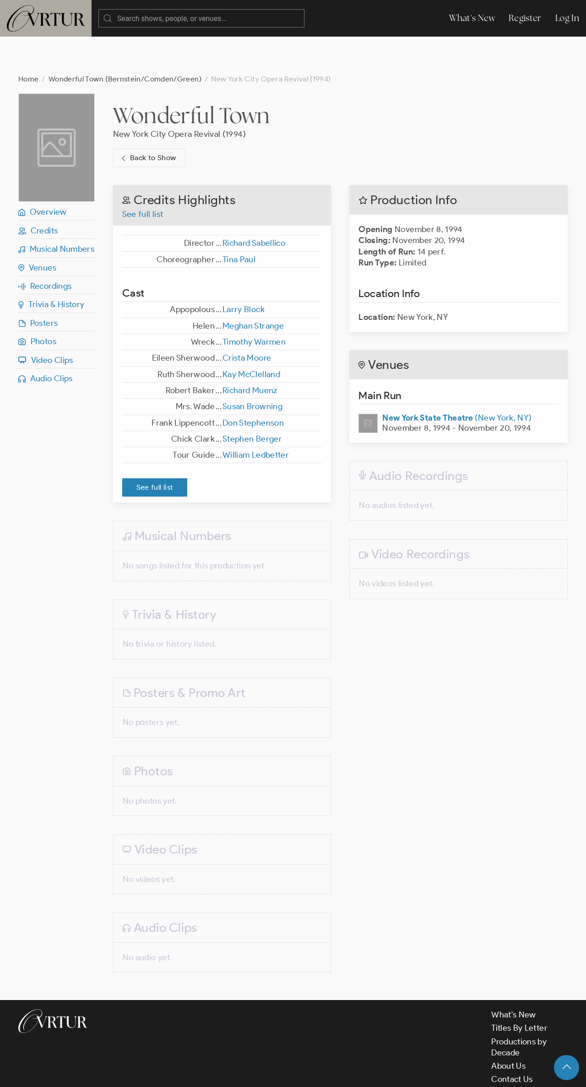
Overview (42, 175)
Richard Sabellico (253, 206)
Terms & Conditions (165, 1072)
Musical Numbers (56, 212)
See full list (142, 178)
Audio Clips (45, 342)
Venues (37, 231)
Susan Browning (252, 370)
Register (525, 18)
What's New (472, 18)
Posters (38, 286)
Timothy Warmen (254, 305)
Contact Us (512, 1043)
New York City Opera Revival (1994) (179, 97)
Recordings (44, 249)
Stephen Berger (252, 402)
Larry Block (243, 273)
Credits (38, 194)
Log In (567, 18)
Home (28, 42)
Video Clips (45, 324)
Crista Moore (246, 321)
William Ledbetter (255, 418)
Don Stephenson (253, 386)
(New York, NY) (457, 381)
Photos (37, 305)
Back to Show (147, 121)
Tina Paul (238, 223)
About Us (508, 1029)
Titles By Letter (519, 991)
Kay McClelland (251, 338)
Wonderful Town (191, 79)
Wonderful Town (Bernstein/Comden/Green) (125, 42)
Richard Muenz (249, 354)
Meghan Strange (253, 289)
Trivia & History (51, 268)
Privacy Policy (233, 1072)
